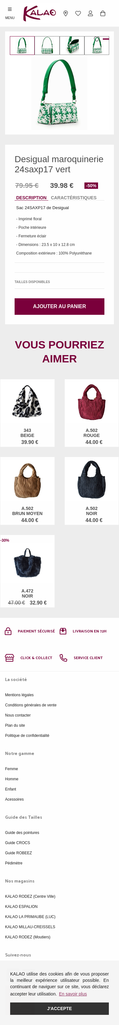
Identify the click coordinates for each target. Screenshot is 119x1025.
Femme (11, 769)
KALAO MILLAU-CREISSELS (30, 927)
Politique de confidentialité (27, 735)
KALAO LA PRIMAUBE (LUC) (30, 917)
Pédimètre (14, 863)
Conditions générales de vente (30, 705)
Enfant (10, 789)
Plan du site (15, 725)
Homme (11, 779)
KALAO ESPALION (21, 906)
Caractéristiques (73, 197)
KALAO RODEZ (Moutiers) (27, 937)
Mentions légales (19, 695)
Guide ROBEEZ (18, 853)
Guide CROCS (17, 843)
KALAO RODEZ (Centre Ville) (30, 896)
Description (31, 197)
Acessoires (14, 799)
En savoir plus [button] (73, 993)
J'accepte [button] (59, 1008)
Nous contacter (18, 715)
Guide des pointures (22, 832)
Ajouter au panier (59, 306)
